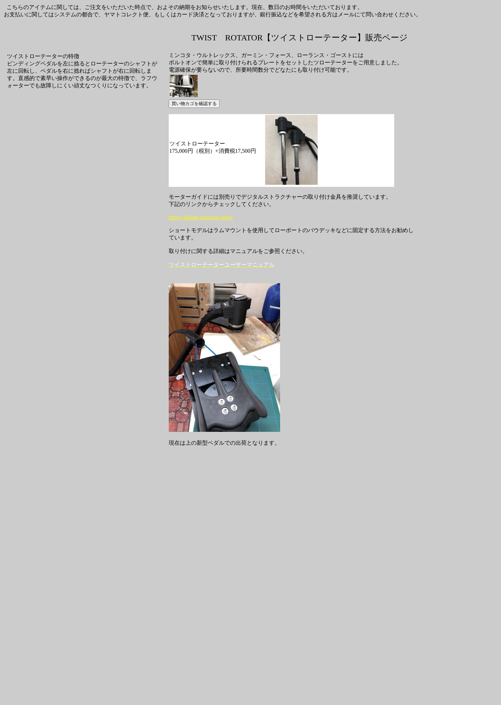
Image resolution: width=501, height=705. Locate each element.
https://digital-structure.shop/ (201, 217)
